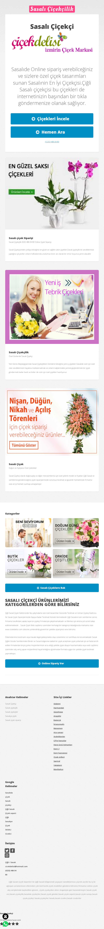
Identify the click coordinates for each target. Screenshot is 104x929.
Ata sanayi (58, 732)
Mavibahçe (58, 769)
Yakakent (58, 765)
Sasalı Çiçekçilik (52, 9)
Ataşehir (57, 716)
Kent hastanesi (60, 753)
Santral (57, 761)
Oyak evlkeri (59, 757)
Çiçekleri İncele (53, 119)
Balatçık (57, 720)
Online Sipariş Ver (53, 663)
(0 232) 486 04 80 (52, 141)
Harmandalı (59, 708)
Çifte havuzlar (60, 740)
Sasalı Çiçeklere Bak (52, 587)
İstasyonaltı (59, 724)
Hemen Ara (53, 132)
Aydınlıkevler (59, 736)
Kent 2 (56, 749)
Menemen (58, 728)
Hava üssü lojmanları (63, 744)
